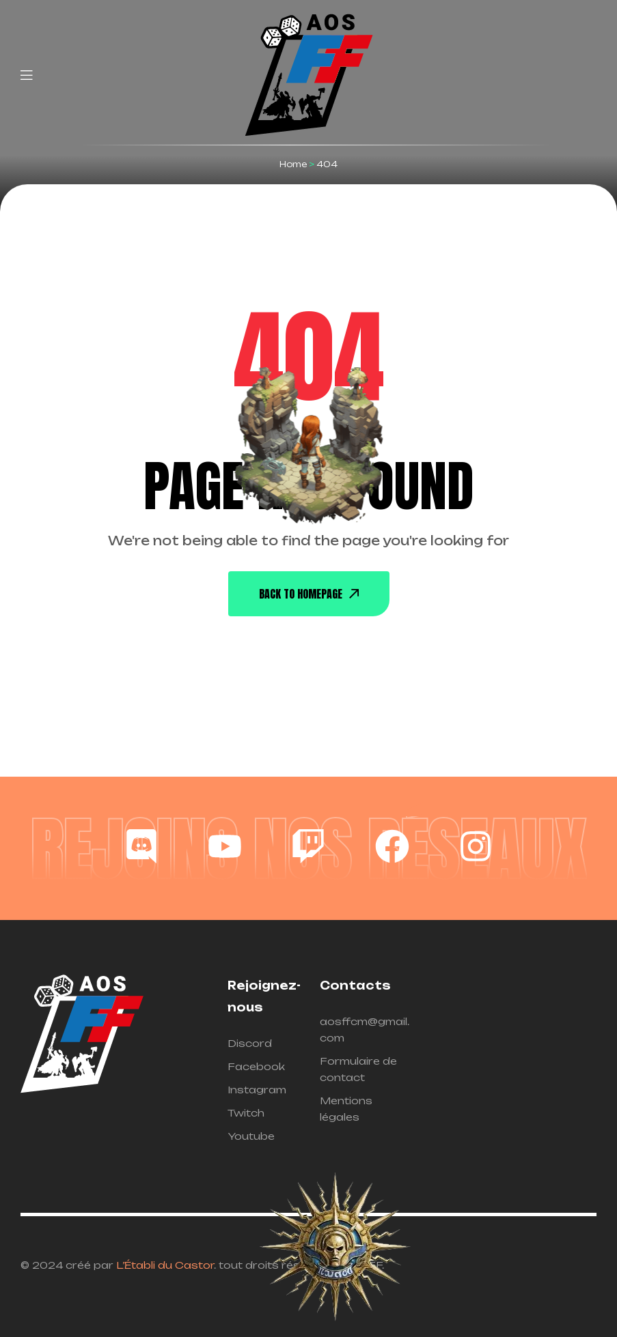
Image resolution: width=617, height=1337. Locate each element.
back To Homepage (309, 594)
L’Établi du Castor (165, 1265)
